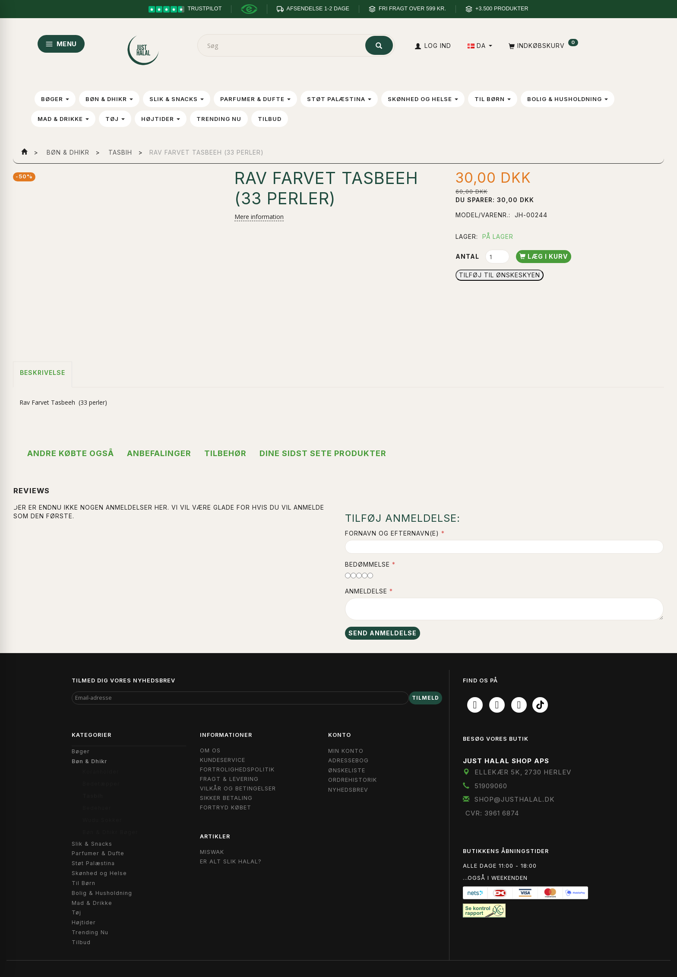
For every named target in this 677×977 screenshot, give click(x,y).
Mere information (259, 217)
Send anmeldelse (382, 633)
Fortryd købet (225, 807)
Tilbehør (225, 453)
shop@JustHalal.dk (515, 799)
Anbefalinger (159, 453)
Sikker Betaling (226, 798)
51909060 (491, 786)
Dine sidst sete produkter (322, 453)
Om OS (210, 750)
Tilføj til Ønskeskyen (499, 275)
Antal (468, 256)
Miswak (212, 852)
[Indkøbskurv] (542, 45)
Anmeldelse (366, 591)
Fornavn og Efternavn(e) (392, 533)
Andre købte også (70, 453)
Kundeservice (222, 760)
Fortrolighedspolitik (237, 769)
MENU (61, 44)
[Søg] (379, 45)
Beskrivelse (42, 372)
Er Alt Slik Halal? (231, 861)
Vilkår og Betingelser (238, 788)
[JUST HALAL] (144, 48)
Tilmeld (425, 698)
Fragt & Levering (229, 779)
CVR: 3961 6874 (492, 813)
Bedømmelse (367, 564)
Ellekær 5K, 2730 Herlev (523, 772)
